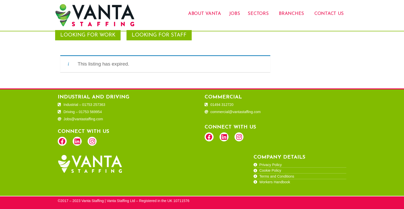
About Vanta (204, 13)
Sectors (258, 13)
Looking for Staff (159, 36)
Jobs (234, 13)
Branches (291, 13)
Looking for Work (87, 36)
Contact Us (329, 13)
